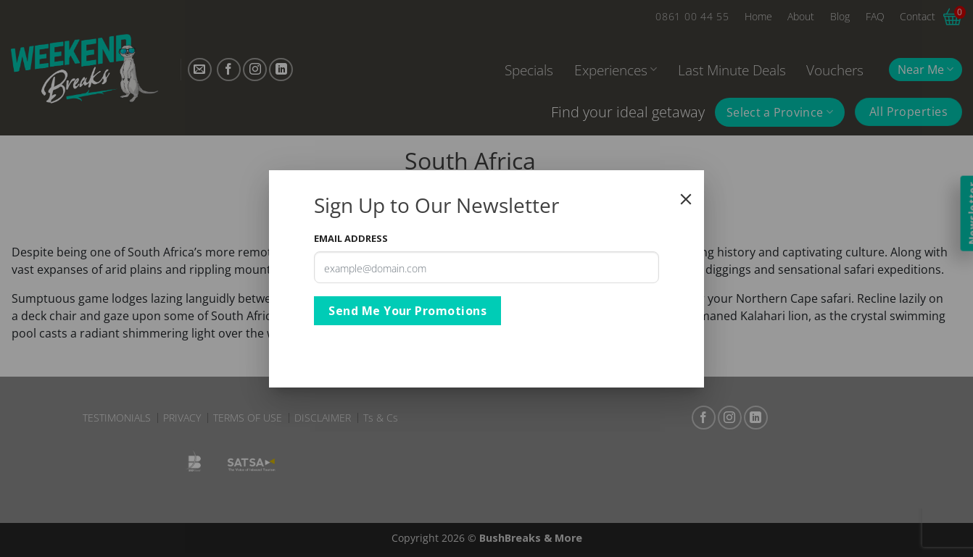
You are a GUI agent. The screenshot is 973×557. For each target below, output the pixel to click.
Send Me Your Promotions (407, 311)
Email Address (351, 238)
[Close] (686, 199)
